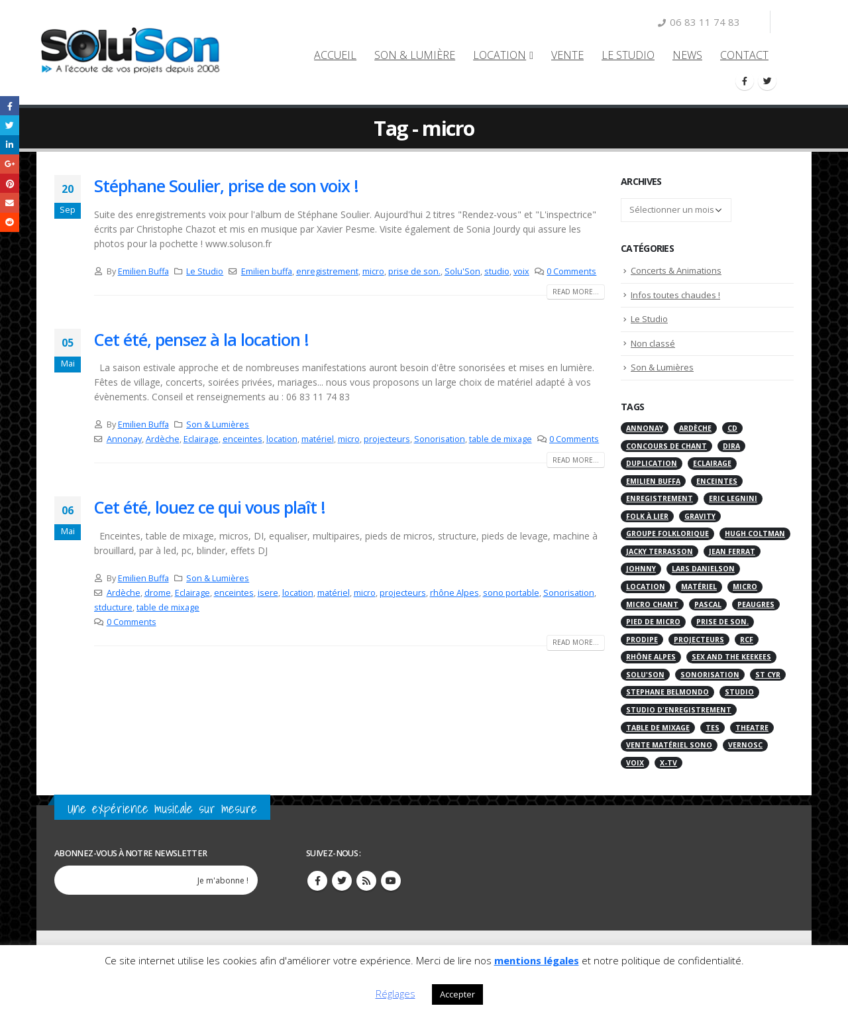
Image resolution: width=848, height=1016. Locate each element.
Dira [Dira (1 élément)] (731, 446)
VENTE (567, 55)
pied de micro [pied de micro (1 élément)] (653, 621)
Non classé (653, 343)
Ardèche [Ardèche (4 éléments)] (695, 428)
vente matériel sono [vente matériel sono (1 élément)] (669, 745)
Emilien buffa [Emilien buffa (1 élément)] (653, 481)
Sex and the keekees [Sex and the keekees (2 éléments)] (731, 656)
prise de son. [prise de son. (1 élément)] (722, 621)
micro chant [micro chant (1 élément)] (652, 604)
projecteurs (387, 439)
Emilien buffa (266, 271)
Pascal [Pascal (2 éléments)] (707, 604)
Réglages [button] (395, 993)
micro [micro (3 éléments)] (745, 586)
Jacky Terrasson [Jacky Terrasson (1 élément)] (659, 551)
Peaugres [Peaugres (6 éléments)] (755, 604)
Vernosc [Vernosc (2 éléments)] (745, 745)
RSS (366, 881)
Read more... (576, 291)
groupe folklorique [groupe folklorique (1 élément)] (667, 533)
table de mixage (500, 439)
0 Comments (571, 271)
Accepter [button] (457, 994)
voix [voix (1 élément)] (635, 762)
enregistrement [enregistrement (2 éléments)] (659, 498)
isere (268, 592)
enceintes (242, 439)
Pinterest (9, 183)
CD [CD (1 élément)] (732, 428)
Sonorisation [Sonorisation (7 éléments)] (709, 674)
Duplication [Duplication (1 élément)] (651, 463)
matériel (317, 439)
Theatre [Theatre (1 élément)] (751, 727)
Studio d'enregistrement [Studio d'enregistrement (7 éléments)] (678, 709)
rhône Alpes (454, 592)
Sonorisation (439, 439)
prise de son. (414, 271)
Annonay (124, 439)
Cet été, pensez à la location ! (201, 339)
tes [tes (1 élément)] (712, 727)
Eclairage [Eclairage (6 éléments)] (712, 463)
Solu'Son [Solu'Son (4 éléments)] (645, 674)
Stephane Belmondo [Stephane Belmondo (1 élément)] (667, 692)
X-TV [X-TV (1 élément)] (668, 762)
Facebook (9, 105)
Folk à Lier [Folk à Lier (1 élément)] (647, 516)
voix (521, 271)
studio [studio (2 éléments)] (739, 692)
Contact (744, 55)
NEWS (687, 55)
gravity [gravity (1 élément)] (700, 516)
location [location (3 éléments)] (645, 586)
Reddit (9, 222)
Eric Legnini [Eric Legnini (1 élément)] (733, 498)
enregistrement (327, 271)
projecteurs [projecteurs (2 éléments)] (699, 639)
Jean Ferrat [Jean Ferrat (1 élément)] (732, 551)
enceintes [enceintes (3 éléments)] (716, 481)
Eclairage (201, 439)
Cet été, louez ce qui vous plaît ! (209, 507)
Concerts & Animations (676, 270)
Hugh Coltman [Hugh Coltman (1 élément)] (755, 533)
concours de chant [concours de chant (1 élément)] (666, 446)
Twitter (342, 881)
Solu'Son (462, 271)
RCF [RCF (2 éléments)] (746, 639)
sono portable (511, 592)
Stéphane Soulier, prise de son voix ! (226, 185)
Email (9, 202)
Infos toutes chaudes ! (675, 295)
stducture (113, 607)
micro (373, 271)
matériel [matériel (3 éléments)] (699, 586)
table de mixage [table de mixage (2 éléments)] (658, 727)
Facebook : (317, 881)
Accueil (335, 55)
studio (496, 271)
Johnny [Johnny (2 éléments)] (641, 568)
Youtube (391, 881)
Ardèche (163, 439)
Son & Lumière (414, 55)
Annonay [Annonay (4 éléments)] (644, 428)
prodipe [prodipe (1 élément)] (642, 639)
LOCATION (499, 55)
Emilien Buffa (143, 271)
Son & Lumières (217, 424)
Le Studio (628, 55)
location (281, 439)
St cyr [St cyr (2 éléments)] (767, 674)
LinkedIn (9, 144)
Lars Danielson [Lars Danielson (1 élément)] (703, 568)
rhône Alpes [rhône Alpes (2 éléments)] (651, 656)
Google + (9, 164)
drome (157, 592)
